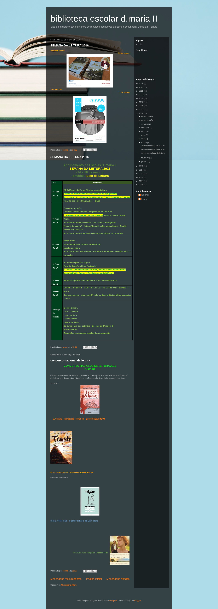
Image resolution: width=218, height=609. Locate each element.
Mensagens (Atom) (69, 585)
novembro (145, 120)
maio (143, 135)
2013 (141, 174)
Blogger (137, 600)
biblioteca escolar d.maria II (103, 18)
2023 (141, 87)
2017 (141, 109)
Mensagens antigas (118, 578)
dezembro (145, 116)
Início (140, 44)
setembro (145, 127)
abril (143, 139)
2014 (141, 170)
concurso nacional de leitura (70, 360)
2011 (141, 181)
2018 (141, 106)
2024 (141, 83)
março (144, 142)
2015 (141, 166)
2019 (141, 102)
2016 (141, 113)
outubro (144, 124)
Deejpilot (113, 600)
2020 (141, 98)
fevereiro (145, 158)
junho (144, 131)
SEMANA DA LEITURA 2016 (69, 45)
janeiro (144, 161)
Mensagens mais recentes (65, 578)
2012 (141, 177)
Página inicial (94, 578)
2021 (141, 95)
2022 (141, 91)
